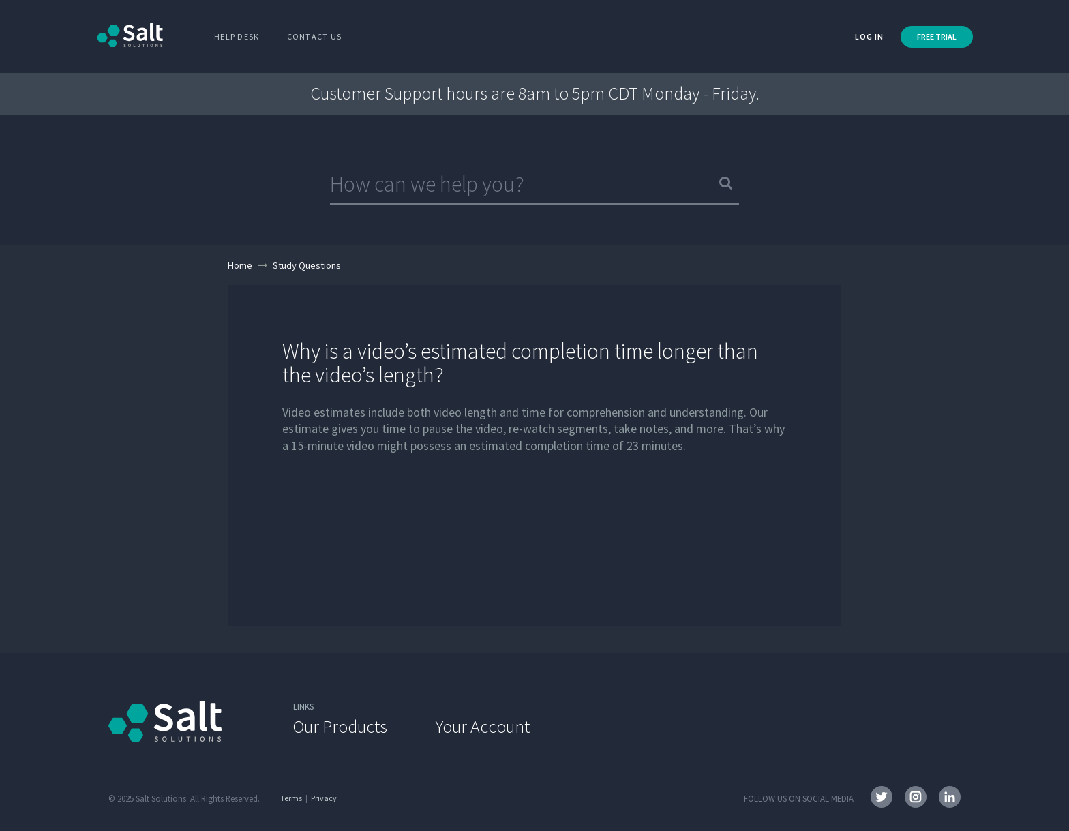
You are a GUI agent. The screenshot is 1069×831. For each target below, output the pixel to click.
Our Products (339, 726)
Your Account (483, 726)
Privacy (324, 798)
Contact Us (314, 36)
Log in (869, 36)
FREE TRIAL (937, 36)
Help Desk (237, 36)
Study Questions (307, 265)
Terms (291, 798)
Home (240, 265)
